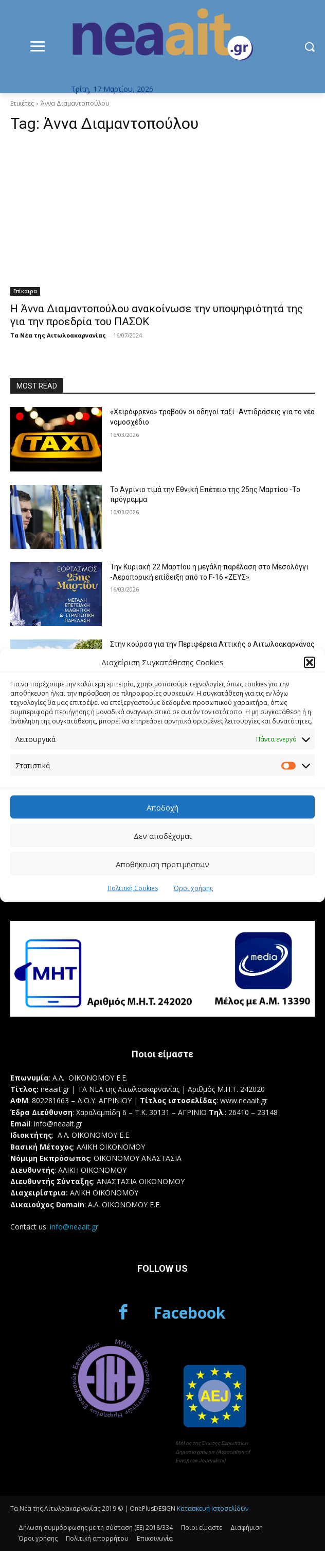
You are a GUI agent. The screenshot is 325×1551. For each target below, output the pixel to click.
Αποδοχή (162, 807)
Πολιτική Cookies (132, 888)
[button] (309, 662)
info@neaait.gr (74, 1227)
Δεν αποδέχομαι (163, 835)
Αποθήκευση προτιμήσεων (162, 863)
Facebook (189, 1312)
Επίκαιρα (25, 291)
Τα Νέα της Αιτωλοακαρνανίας (58, 335)
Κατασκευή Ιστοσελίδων (212, 1508)
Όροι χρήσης (193, 888)
